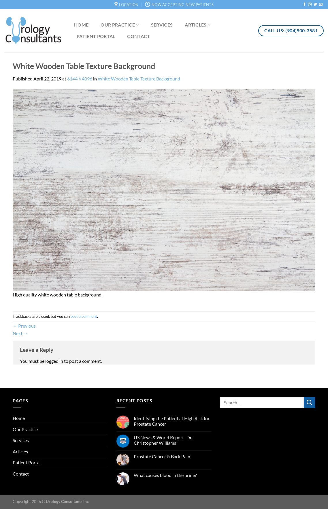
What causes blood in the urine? (165, 475)
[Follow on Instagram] (310, 5)
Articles (197, 25)
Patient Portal (96, 36)
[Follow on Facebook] (304, 5)
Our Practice (120, 25)
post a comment (84, 316)
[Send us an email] (321, 5)
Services (162, 24)
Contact (138, 36)
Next (20, 333)
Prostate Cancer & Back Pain (162, 456)
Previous (24, 325)
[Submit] (309, 402)
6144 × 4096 (79, 78)
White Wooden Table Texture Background (139, 78)
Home (81, 24)
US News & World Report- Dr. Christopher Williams (163, 440)
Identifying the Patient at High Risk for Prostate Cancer (172, 421)
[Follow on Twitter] (315, 5)
